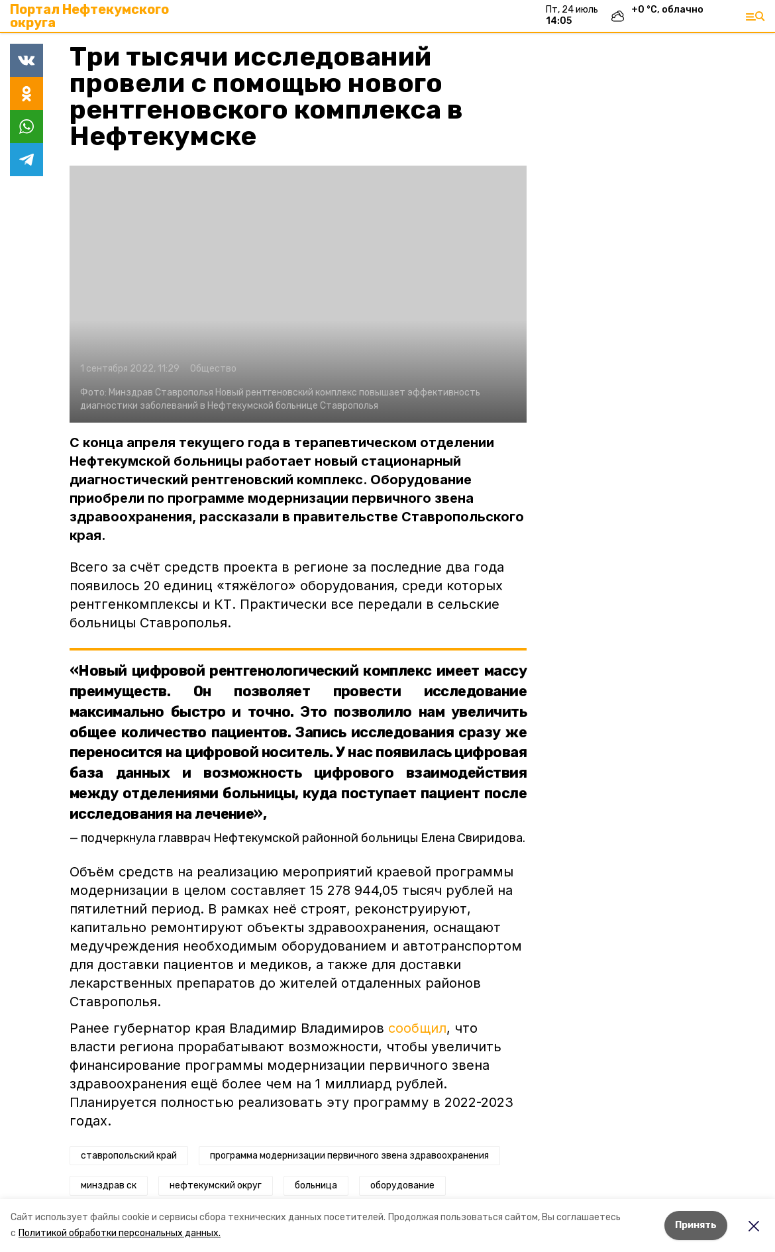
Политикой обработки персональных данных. (120, 1233)
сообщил (417, 1028)
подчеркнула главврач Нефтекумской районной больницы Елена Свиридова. (303, 838)
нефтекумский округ (216, 1185)
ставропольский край (129, 1155)
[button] (298, 294)
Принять (696, 1225)
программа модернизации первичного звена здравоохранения (349, 1155)
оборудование (402, 1185)
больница (316, 1185)
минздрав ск (108, 1185)
